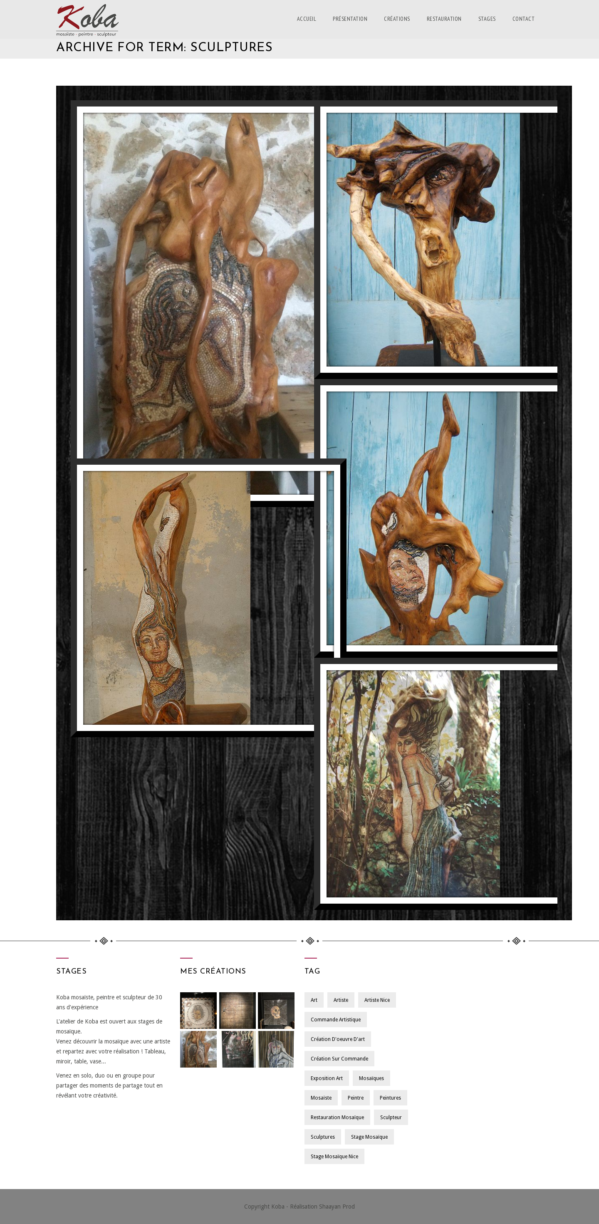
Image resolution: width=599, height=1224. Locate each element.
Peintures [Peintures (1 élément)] (391, 1098)
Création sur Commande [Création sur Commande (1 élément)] (339, 1059)
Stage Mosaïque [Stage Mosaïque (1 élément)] (369, 1137)
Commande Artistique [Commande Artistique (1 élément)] (336, 1020)
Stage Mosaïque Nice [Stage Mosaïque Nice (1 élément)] (334, 1157)
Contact (523, 18)
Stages (487, 18)
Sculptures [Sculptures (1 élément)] (323, 1137)
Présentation (350, 18)
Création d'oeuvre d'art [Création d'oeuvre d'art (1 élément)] (338, 1039)
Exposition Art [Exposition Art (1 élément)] (327, 1078)
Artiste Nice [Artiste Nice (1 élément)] (378, 1000)
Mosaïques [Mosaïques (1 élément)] (371, 1078)
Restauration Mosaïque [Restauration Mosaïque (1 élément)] (337, 1117)
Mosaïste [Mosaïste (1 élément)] (321, 1098)
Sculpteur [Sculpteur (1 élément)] (391, 1117)
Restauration (444, 18)
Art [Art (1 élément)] (314, 1000)
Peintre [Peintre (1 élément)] (356, 1098)
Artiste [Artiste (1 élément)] (341, 1000)
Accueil (307, 18)
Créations (397, 18)
